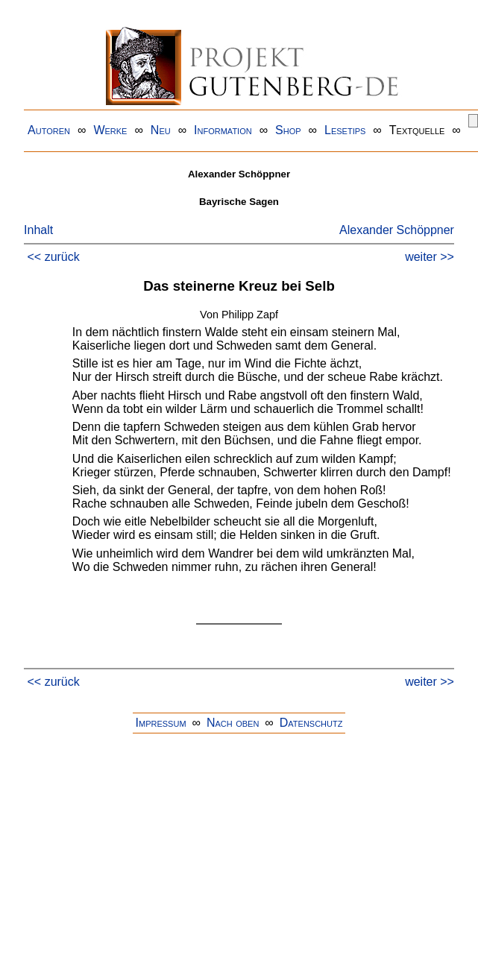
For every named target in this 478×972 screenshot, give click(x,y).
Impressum (161, 722)
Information (223, 130)
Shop (288, 130)
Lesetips (344, 130)
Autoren (49, 130)
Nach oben (233, 722)
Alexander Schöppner (396, 230)
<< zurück (54, 256)
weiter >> (429, 256)
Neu (161, 130)
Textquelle (417, 130)
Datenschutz (311, 722)
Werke (110, 130)
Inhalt (38, 230)
